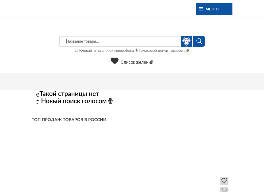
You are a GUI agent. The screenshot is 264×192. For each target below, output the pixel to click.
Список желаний (132, 62)
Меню (209, 9)
